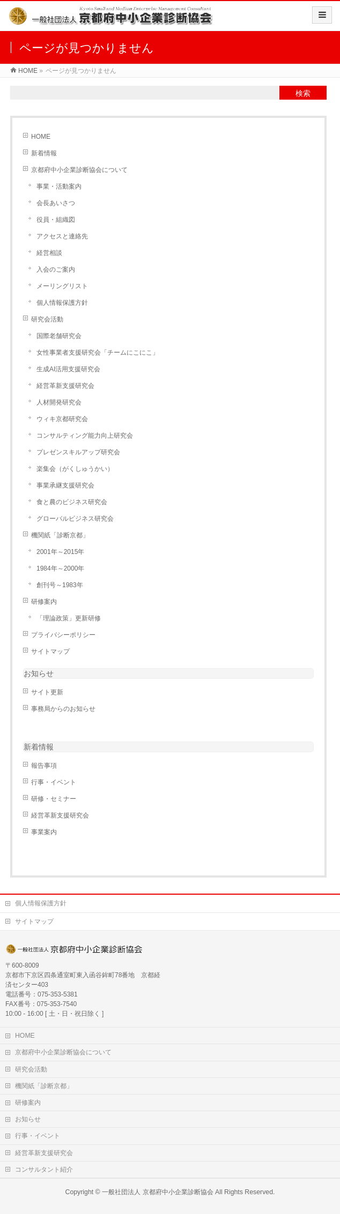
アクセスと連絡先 (62, 236)
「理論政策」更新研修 (68, 618)
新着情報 (44, 153)
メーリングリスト (62, 286)
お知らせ (39, 673)
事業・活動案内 (59, 186)
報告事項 (44, 765)
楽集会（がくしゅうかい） (75, 469)
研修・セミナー (53, 799)
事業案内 (44, 832)
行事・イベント (53, 782)
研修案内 (44, 601)
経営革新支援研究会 (65, 385)
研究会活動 (47, 319)
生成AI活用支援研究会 (68, 369)
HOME (40, 136)
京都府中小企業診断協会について (79, 170)
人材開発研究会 (59, 402)
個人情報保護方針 (62, 302)
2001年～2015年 (60, 552)
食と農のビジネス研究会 (71, 502)
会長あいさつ (55, 203)
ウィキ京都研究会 (62, 419)
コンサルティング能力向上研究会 (84, 435)
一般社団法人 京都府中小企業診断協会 (157, 1192)
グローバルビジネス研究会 (75, 518)
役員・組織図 (55, 219)
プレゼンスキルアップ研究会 (78, 452)
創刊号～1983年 (59, 585)
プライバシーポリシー (63, 635)
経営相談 (49, 253)
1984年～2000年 (60, 568)
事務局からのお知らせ (63, 709)
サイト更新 (47, 692)
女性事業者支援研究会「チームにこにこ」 (97, 352)
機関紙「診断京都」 (60, 535)
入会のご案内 (55, 269)
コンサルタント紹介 (44, 1169)
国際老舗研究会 (59, 336)
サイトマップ (50, 651)
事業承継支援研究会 (65, 485)
